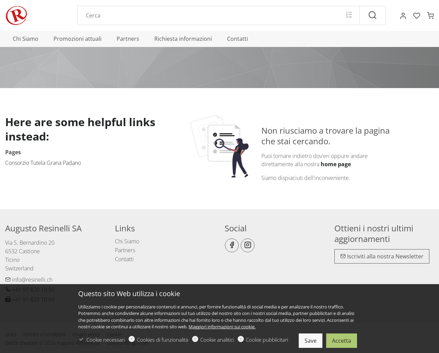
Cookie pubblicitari (267, 339)
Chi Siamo (127, 241)
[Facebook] (232, 245)
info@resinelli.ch (28, 279)
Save (311, 340)
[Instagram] (247, 245)
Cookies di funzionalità (162, 339)
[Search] (218, 15)
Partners (125, 250)
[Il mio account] (403, 16)
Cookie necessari (105, 339)
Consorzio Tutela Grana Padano (43, 163)
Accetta (341, 340)
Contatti (124, 259)
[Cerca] (372, 15)
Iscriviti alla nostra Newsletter (382, 256)
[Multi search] (349, 15)
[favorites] (417, 16)
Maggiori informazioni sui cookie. (222, 327)
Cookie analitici (217, 339)
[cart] (430, 16)
